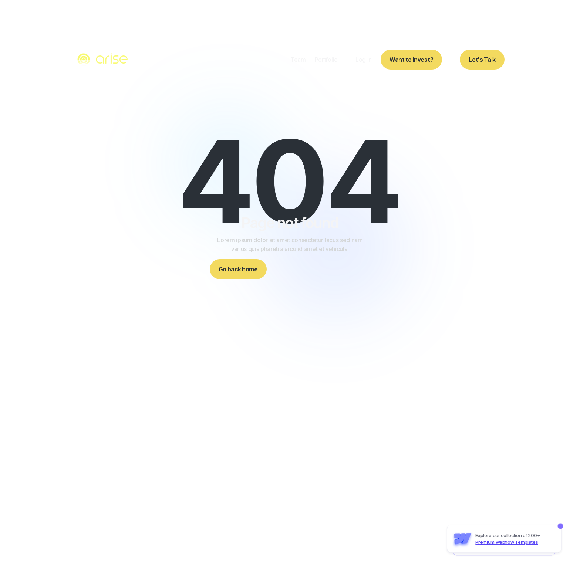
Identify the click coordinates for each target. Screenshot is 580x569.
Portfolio (326, 59)
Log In (363, 59)
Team (298, 59)
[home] (103, 59)
